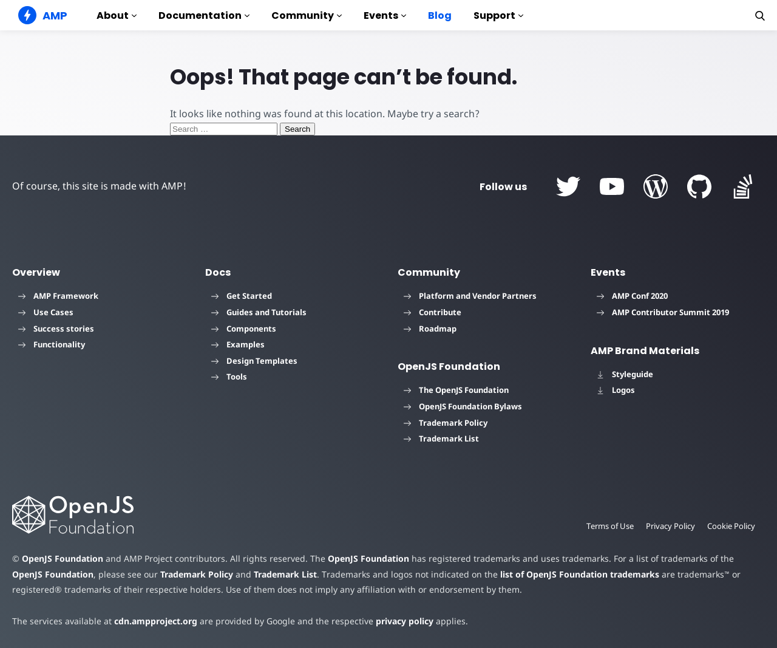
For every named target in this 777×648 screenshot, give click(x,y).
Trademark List (441, 438)
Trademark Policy (445, 422)
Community (306, 15)
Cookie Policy (731, 525)
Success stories (56, 328)
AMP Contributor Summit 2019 (663, 312)
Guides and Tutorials (259, 312)
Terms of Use (610, 525)
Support (498, 15)
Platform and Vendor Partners (470, 295)
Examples (238, 344)
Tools (229, 376)
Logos (616, 389)
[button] (760, 16)
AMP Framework (58, 295)
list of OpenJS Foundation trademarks (579, 574)
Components (243, 328)
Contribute (432, 312)
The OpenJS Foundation (456, 389)
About (117, 15)
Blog (440, 15)
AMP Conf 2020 (632, 295)
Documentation (203, 15)
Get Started (241, 295)
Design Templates (254, 360)
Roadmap (430, 328)
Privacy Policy (670, 525)
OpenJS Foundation (62, 558)
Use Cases (45, 312)
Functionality (51, 344)
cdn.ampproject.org (155, 621)
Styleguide (625, 374)
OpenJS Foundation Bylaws (463, 406)
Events (385, 15)
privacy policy (404, 621)
